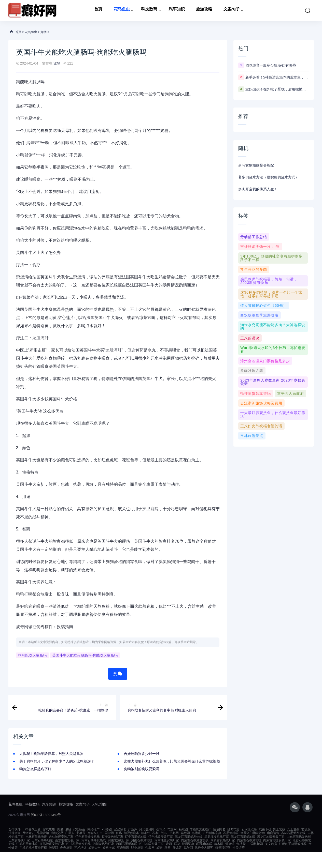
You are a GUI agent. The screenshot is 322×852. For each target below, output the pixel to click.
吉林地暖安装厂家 (61, 837)
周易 (60, 829)
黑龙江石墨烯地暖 (243, 837)
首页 (98, 10)
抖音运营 (238, 847)
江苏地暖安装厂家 (52, 844)
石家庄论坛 (159, 833)
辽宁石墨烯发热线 (87, 837)
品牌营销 (43, 833)
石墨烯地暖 (231, 833)
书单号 (80, 833)
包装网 (150, 847)
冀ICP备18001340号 (46, 815)
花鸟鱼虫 (122, 10)
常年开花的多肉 (253, 269)
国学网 (109, 833)
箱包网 (185, 833)
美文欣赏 (271, 844)
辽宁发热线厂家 (112, 837)
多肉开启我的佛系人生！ (257, 189)
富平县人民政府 (290, 393)
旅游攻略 (204, 10)
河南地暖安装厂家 (167, 840)
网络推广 (93, 829)
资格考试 (109, 847)
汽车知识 (177, 10)
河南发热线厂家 (118, 840)
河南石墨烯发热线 (93, 840)
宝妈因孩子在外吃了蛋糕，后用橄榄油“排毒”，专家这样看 (277, 89)
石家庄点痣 (249, 829)
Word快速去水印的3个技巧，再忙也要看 (272, 349)
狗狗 (169, 94)
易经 (68, 829)
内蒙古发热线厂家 (223, 840)
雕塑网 (53, 847)
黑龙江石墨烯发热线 (188, 837)
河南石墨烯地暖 (141, 840)
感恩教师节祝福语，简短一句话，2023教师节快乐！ (269, 281)
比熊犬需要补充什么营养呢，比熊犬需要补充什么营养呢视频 (172, 761)
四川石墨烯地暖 (126, 844)
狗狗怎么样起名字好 (35, 769)
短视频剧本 (131, 833)
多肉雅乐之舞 (251, 371)
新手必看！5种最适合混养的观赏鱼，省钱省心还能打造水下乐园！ (277, 77)
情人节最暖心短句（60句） (263, 305)
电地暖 (196, 833)
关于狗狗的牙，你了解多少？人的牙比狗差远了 (56, 761)
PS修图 (107, 829)
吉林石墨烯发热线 (293, 833)
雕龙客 (177, 847)
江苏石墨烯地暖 (27, 844)
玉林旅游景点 (251, 436)
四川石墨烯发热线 (78, 844)
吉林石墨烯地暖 (36, 837)
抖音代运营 (33, 829)
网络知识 (28, 833)
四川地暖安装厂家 (151, 844)
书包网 (174, 833)
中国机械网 (255, 844)
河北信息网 (146, 829)
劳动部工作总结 (253, 237)
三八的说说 (249, 338)
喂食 (36, 179)
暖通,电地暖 (204, 844)
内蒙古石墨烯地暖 (249, 840)
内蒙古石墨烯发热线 (194, 840)
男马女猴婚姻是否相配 (256, 165)
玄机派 (306, 829)
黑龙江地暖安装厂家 (271, 837)
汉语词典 (188, 844)
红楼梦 (241, 844)
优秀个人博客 (204, 847)
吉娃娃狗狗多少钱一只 (141, 754)
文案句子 (231, 10)
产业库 (132, 829)
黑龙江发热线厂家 (216, 837)
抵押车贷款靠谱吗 (255, 393)
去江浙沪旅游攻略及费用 (261, 403)
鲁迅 (119, 833)
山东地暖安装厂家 (67, 840)
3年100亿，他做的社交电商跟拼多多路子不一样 (271, 258)
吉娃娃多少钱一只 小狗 (260, 247)
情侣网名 (219, 829)
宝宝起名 (120, 829)
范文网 (172, 829)
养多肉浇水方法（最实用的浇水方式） (268, 177)
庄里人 (69, 833)
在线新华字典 (212, 833)
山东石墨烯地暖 (42, 840)
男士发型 (279, 829)
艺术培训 (80, 847)
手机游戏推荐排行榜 (33, 847)
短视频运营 (222, 847)
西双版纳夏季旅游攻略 (259, 315)
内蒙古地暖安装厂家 (277, 840)
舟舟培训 (66, 847)
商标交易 (57, 833)
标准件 (145, 833)
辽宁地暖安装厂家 (160, 837)
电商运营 (273, 833)
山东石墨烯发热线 (299, 837)
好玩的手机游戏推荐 (292, 844)
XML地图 (99, 804)
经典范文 (233, 829)
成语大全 (94, 847)
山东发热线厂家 (19, 840)
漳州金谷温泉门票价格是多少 (265, 361)
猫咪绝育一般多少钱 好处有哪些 (270, 65)
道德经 (229, 844)
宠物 (43, 32)
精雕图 (183, 829)
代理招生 (79, 829)
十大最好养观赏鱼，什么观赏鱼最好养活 (272, 414)
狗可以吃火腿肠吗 (32, 655)
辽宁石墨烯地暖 (135, 837)
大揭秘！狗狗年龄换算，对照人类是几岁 (51, 754)
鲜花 (177, 844)
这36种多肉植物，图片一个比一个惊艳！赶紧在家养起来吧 (271, 294)
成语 (159, 847)
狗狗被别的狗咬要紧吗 (141, 769)
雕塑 (167, 847)
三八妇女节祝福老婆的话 (261, 426)
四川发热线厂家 (103, 844)
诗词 (169, 844)
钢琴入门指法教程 (253, 833)
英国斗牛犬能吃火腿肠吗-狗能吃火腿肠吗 (85, 655)
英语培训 (123, 847)
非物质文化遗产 (200, 829)
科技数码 (149, 10)
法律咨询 (14, 833)
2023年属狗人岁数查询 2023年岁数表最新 (272, 382)
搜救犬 (160, 829)
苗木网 (218, 844)
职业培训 (137, 847)
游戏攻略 (49, 829)
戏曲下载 (265, 829)
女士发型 (293, 829)
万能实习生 (95, 833)
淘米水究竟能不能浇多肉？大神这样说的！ (272, 326)
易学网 (188, 847)
